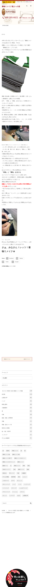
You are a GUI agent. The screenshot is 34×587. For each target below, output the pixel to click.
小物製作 (24, 473)
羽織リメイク (15, 450)
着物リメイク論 (6, 454)
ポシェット (19, 480)
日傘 (17, 414)
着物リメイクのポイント (20, 458)
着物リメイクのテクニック (9, 462)
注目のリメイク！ (7, 469)
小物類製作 (17, 407)
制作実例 (13, 476)
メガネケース (6, 480)
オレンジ (5, 495)
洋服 (17, 421)
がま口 (18, 495)
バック (19, 484)
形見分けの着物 (17, 428)
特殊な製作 (17, 404)
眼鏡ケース (5, 465)
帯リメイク (11, 473)
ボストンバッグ (6, 484)
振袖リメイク (21, 469)
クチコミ (22, 491)
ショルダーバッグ (23, 488)
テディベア (14, 488)
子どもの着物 (6, 476)
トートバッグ (6, 488)
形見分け (5, 473)
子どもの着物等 (17, 438)
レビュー (25, 476)
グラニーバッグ (6, 491)
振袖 (28, 469)
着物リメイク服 (15, 454)
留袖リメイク (17, 465)
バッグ (17, 401)
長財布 (7, 450)
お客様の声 (17, 397)
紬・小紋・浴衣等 (17, 431)
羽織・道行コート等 (17, 424)
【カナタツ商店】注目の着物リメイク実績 (17, 391)
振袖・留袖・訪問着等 (17, 418)
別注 (19, 476)
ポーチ (13, 480)
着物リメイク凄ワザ (7, 458)
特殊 (24, 465)
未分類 (17, 394)
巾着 (18, 473)
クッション (14, 491)
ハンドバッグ (27, 484)
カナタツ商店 (12, 266)
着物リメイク (20, 462)
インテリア (17, 434)
